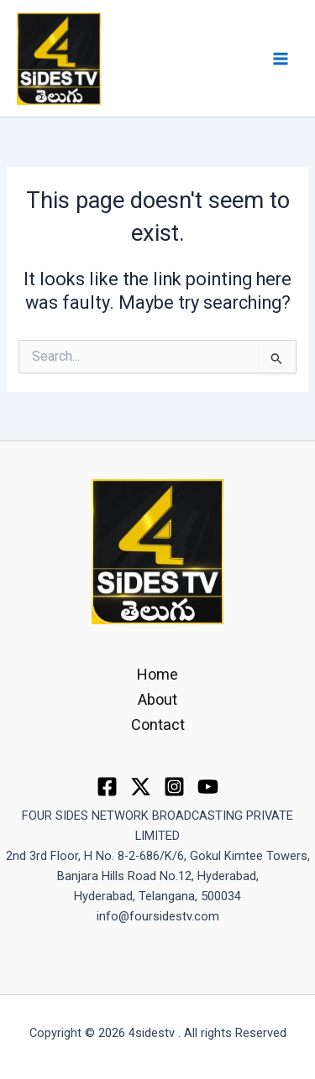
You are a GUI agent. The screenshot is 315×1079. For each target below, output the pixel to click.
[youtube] (207, 786)
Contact (158, 724)
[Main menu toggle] (280, 58)
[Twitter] (140, 786)
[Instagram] (174, 786)
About (157, 699)
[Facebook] (107, 786)
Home (157, 674)
